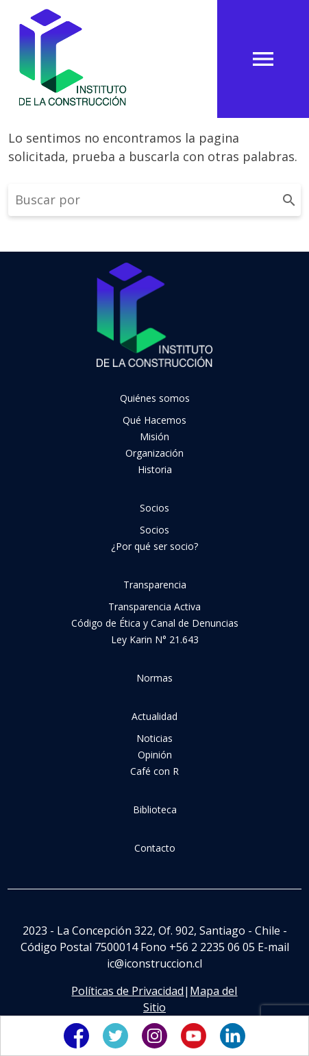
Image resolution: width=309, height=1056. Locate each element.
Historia (155, 469)
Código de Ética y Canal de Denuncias (154, 622)
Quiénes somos (155, 398)
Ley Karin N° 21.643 (155, 639)
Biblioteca (155, 809)
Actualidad (154, 716)
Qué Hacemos (154, 420)
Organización (154, 452)
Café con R (154, 771)
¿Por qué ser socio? (154, 546)
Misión (154, 436)
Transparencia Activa (154, 606)
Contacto (154, 847)
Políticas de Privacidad (127, 990)
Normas (154, 677)
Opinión (155, 754)
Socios (154, 507)
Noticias (154, 738)
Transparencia (154, 584)
